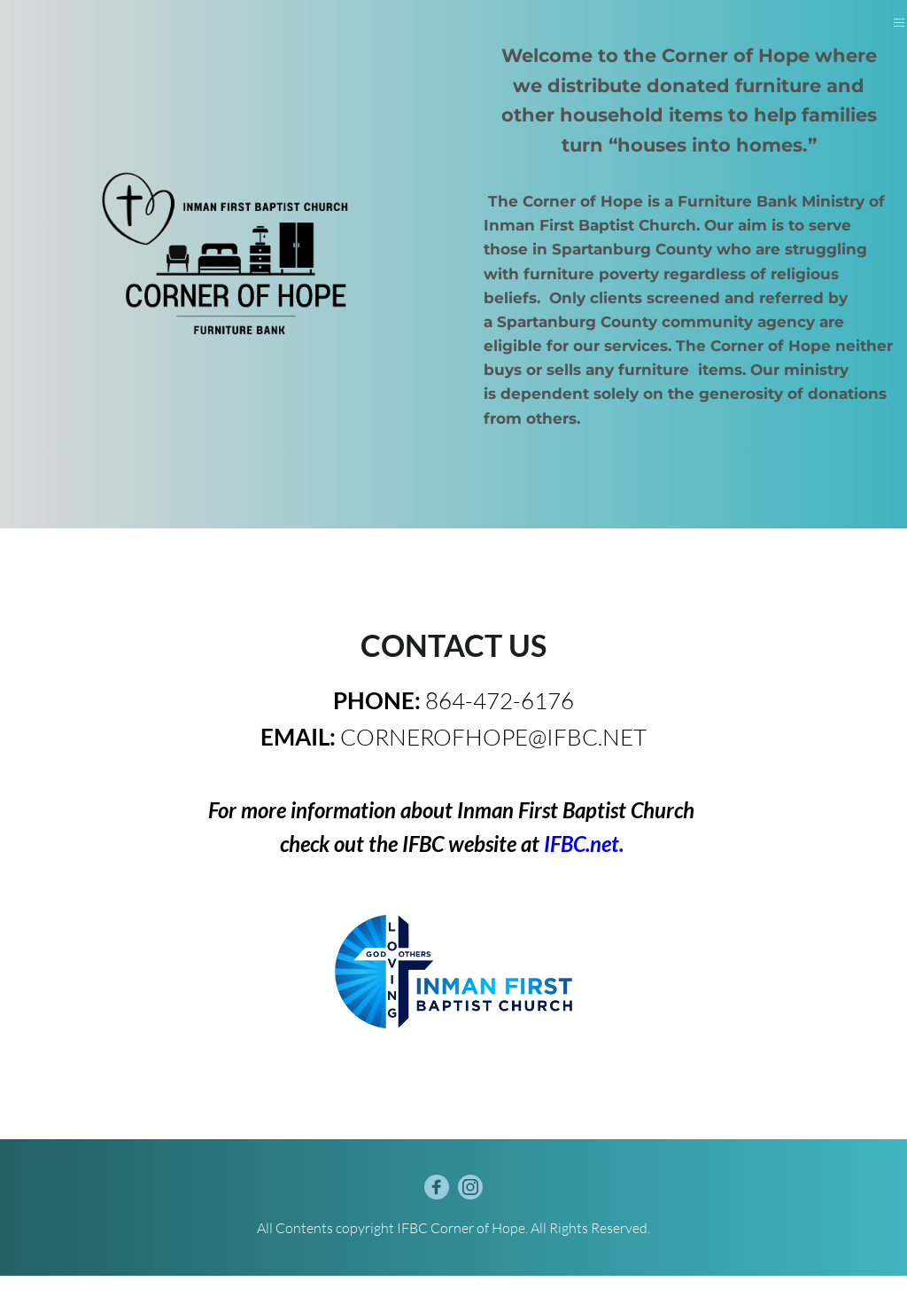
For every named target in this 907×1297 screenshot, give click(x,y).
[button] (896, 33)
